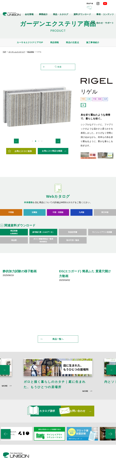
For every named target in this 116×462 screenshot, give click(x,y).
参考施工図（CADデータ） (43, 244)
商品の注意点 (72, 42)
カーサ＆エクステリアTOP (30, 42)
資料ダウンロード (89, 9)
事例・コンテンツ (107, 9)
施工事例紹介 (92, 42)
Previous (16, 152)
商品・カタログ (72, 9)
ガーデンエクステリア (16, 52)
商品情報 (54, 42)
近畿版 (34, 224)
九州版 (81, 224)
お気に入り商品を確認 (52, 162)
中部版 (11, 224)
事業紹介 (57, 9)
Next (58, 152)
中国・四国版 (58, 224)
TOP (4, 52)
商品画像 (14, 243)
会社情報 (46, 9)
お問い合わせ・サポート (104, 16)
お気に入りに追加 (23, 162)
